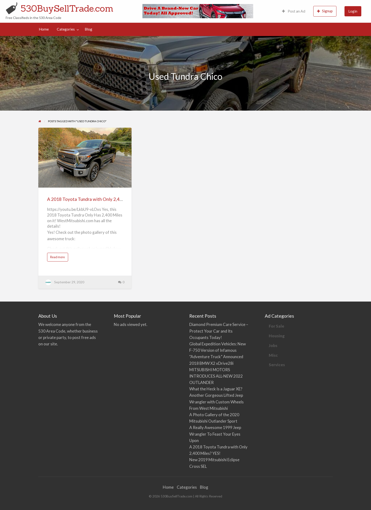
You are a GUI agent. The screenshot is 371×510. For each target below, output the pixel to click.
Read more (58, 258)
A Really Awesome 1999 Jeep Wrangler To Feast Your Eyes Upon (215, 434)
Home (44, 29)
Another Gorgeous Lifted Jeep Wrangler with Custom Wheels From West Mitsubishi (216, 402)
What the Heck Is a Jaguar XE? (215, 388)
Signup (325, 11)
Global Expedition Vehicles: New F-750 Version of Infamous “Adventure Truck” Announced (217, 350)
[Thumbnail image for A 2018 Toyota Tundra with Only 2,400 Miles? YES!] (84, 158)
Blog (88, 29)
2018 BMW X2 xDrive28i (211, 363)
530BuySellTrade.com (67, 8)
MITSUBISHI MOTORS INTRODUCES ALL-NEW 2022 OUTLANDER (216, 376)
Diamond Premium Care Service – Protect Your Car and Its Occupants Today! (218, 331)
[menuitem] (293, 11)
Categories (66, 29)
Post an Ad (293, 11)
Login (352, 11)
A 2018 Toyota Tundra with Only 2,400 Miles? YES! (98, 199)
